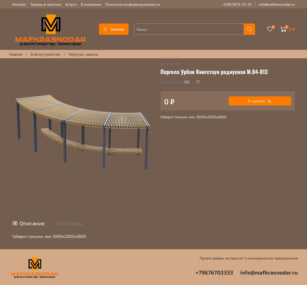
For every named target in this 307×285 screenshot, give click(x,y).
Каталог (19, 4)
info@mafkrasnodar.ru (277, 4)
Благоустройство (45, 54)
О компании (91, 4)
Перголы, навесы (83, 54)
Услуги (71, 4)
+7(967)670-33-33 (237, 4)
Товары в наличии (45, 4)
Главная (16, 54)
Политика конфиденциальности (132, 4)
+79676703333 (214, 272)
